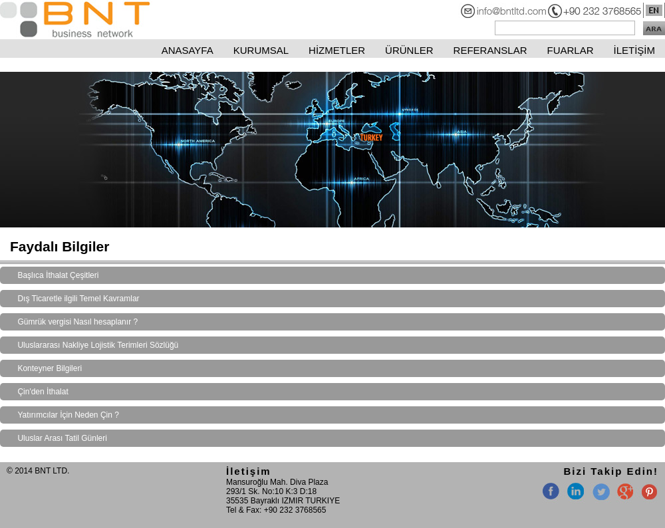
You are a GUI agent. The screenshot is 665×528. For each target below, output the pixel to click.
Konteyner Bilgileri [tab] (49, 368)
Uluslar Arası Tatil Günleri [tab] (62, 438)
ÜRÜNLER (409, 50)
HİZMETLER (337, 50)
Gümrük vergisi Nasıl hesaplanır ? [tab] (77, 322)
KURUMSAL (261, 50)
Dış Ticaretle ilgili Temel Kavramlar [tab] (78, 298)
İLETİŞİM (634, 50)
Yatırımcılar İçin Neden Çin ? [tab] (68, 415)
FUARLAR (570, 50)
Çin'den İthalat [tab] (42, 391)
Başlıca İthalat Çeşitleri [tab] (57, 275)
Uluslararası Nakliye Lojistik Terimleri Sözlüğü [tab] (97, 345)
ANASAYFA (187, 50)
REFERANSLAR (490, 50)
